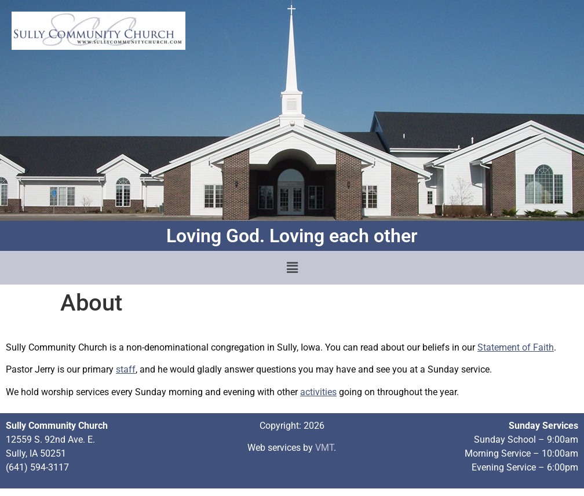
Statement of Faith (515, 347)
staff (126, 369)
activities (318, 391)
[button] (292, 268)
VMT (324, 447)
